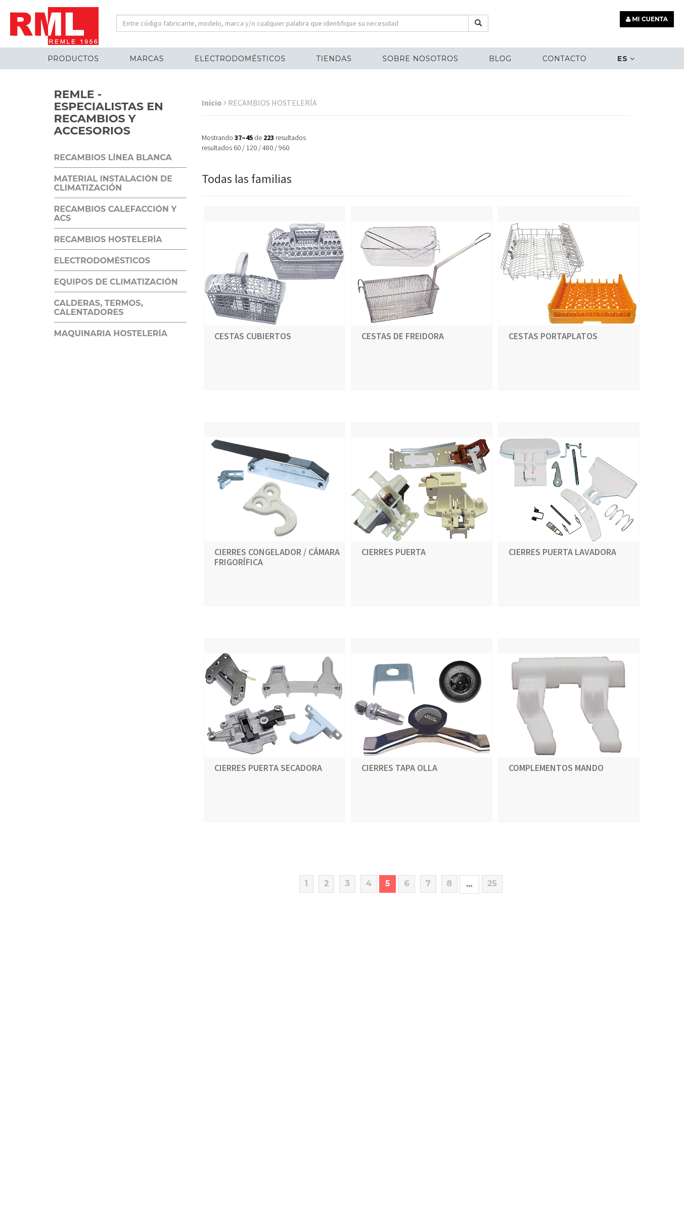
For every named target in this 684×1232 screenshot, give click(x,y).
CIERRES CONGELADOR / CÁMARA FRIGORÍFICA (277, 557)
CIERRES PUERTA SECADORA (268, 767)
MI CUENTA (647, 19)
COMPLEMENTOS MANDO (556, 767)
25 (492, 883)
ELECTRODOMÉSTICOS (240, 58)
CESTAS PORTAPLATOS (553, 336)
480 (267, 147)
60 (237, 147)
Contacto (564, 58)
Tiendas (334, 58)
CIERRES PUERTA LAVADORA (562, 552)
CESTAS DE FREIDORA (402, 336)
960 (284, 147)
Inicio (214, 103)
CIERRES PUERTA (393, 552)
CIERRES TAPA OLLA (399, 767)
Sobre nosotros (421, 58)
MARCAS (146, 58)
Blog (500, 58)
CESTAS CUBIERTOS (252, 336)
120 (251, 147)
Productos (73, 58)
